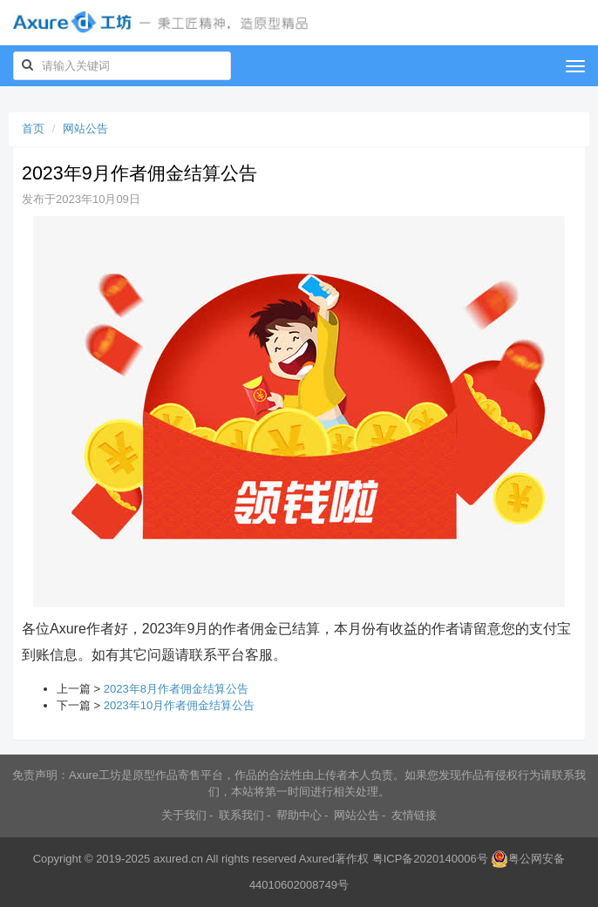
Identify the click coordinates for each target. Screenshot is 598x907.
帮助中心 (299, 815)
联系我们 (241, 815)
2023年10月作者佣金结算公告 (179, 705)
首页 (33, 128)
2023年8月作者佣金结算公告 (176, 688)
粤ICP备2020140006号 (430, 858)
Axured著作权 (334, 858)
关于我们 (184, 815)
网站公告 (85, 128)
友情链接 (414, 815)
